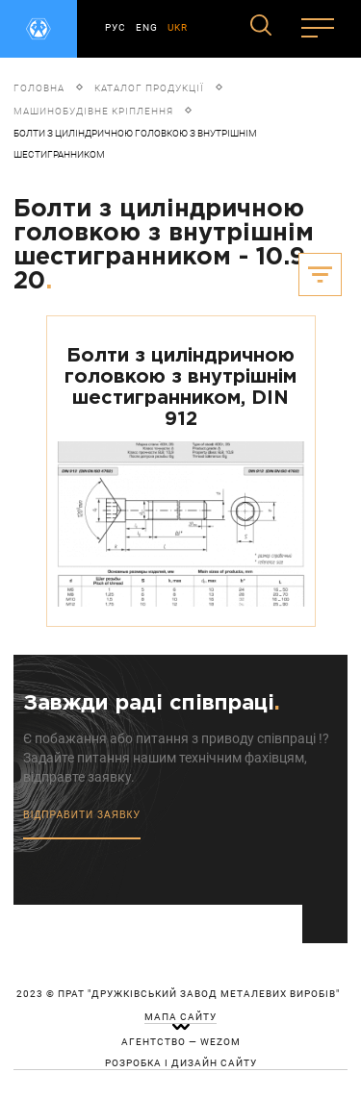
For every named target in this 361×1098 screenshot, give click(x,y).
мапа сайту (180, 1017)
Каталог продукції (149, 88)
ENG (147, 27)
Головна (38, 88)
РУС (115, 27)
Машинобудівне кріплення (93, 111)
